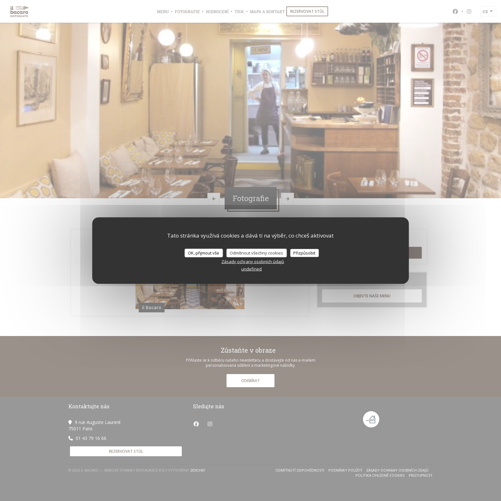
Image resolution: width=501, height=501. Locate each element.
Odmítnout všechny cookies (256, 252)
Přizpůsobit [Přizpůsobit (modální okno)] (304, 252)
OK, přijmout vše (203, 252)
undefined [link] (251, 269)
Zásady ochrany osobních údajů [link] (252, 261)
